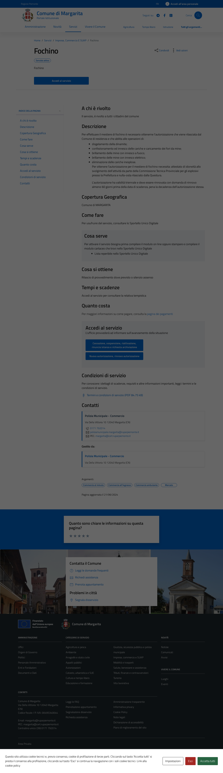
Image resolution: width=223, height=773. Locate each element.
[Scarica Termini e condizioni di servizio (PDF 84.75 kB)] (112, 395)
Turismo (117, 678)
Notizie (165, 647)
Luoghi (164, 679)
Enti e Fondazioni (27, 668)
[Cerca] (198, 15)
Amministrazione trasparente (129, 702)
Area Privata (24, 744)
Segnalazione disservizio (79, 712)
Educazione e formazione (79, 683)
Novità (57, 26)
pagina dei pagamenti (160, 314)
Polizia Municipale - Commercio (104, 456)
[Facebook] (163, 15)
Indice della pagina (40, 110)
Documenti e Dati (27, 673)
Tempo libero (148, 27)
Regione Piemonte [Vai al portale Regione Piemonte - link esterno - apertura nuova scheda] (29, 3)
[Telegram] (157, 15)
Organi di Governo (27, 652)
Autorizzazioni (73, 668)
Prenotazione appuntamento (81, 707)
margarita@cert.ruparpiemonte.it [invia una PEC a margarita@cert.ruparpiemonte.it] (113, 436)
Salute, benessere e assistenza (129, 668)
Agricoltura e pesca (76, 647)
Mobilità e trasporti (123, 662)
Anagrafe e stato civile (78, 657)
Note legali (119, 717)
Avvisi (164, 657)
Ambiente (71, 652)
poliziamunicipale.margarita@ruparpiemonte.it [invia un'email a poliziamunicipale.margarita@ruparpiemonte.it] (112, 432)
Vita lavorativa (121, 683)
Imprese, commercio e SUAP (128, 657)
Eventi (164, 684)
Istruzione (168, 27)
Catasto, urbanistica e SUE (80, 673)
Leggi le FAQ (72, 702)
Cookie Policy (120, 712)
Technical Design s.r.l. (40, 764)
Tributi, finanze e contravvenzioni (130, 673)
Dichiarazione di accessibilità (128, 722)
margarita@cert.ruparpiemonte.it (41, 724)
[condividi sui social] (161, 50)
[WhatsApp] (169, 15)
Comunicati (167, 652)
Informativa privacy (123, 707)
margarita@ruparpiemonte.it (40, 720)
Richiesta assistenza (76, 717)
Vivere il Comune (95, 26)
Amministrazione (35, 26)
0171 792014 (95, 428)
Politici (21, 657)
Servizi (73, 26)
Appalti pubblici (74, 662)
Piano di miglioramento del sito (129, 727)
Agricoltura (128, 27)
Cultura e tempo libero (77, 678)
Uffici (20, 647)
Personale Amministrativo (32, 662)
